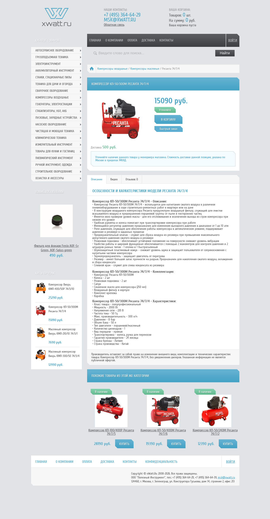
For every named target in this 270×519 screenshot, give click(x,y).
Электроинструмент (48, 64)
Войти (232, 40)
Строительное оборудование (53, 171)
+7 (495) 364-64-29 (122, 15)
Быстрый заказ (168, 129)
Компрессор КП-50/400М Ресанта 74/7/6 (163, 432)
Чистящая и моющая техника (54, 131)
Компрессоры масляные (144, 69)
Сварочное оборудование (51, 91)
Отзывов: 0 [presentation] (132, 179)
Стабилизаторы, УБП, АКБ (51, 111)
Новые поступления (49, 191)
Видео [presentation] (114, 179)
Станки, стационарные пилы (53, 77)
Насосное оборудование (50, 124)
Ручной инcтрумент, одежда (53, 165)
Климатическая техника (50, 138)
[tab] (96, 179)
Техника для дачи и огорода (54, 84)
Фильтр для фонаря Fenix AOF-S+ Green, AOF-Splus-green (56, 248)
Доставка (148, 40)
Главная (95, 40)
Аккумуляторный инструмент (54, 70)
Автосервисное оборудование (54, 50)
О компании (114, 40)
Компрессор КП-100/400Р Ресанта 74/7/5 (111, 432)
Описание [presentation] (96, 179)
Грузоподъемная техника (51, 57)
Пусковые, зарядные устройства (56, 118)
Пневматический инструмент (54, 158)
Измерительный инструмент (53, 144)
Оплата (132, 40)
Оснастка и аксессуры (49, 178)
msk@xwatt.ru (120, 20)
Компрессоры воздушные (112, 69)
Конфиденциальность (161, 462)
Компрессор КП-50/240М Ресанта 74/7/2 (215, 432)
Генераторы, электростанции (53, 104)
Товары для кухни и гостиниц (55, 151)
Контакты (166, 40)
